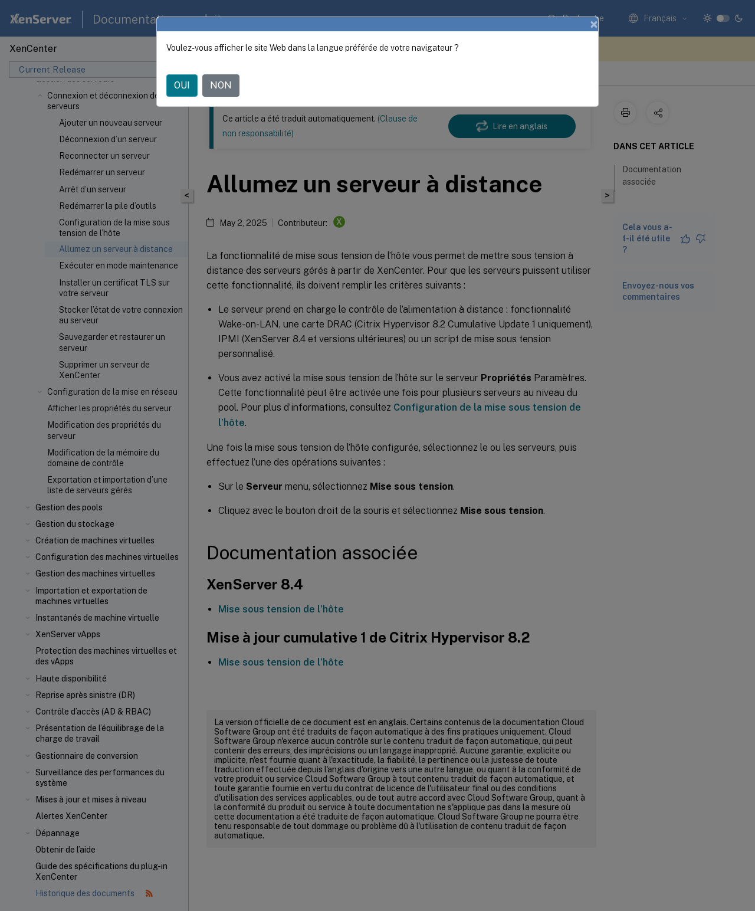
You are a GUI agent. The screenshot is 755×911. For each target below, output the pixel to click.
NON (221, 85)
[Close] (594, 24)
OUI (182, 85)
